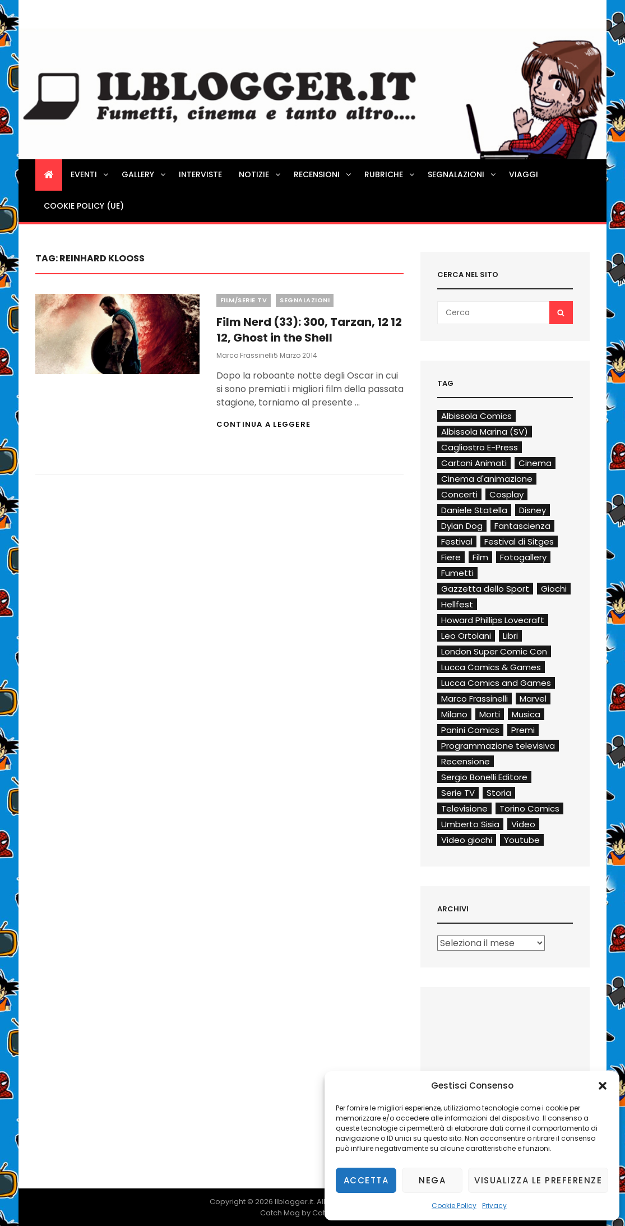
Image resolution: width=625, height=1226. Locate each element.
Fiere (451, 557)
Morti (489, 714)
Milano (454, 714)
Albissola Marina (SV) (484, 431)
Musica (526, 714)
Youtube (522, 840)
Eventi (90, 174)
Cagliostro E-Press (479, 447)
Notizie (260, 174)
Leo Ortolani (466, 636)
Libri (510, 636)
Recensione (465, 761)
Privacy (494, 1205)
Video (523, 824)
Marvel (533, 698)
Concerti (459, 494)
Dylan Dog (462, 526)
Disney (532, 510)
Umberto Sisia (470, 824)
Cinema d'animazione (487, 479)
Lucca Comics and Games (496, 683)
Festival (457, 541)
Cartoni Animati (474, 463)
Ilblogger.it (294, 1201)
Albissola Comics (476, 416)
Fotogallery (523, 557)
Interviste (200, 174)
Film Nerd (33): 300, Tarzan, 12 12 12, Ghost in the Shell (309, 329)
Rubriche (390, 174)
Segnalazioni (462, 174)
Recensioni (323, 174)
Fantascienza (522, 526)
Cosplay (506, 494)
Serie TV (458, 793)
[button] (602, 1085)
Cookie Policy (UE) (84, 205)
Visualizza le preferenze (538, 1180)
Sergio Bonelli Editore (484, 777)
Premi (523, 730)
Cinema (535, 463)
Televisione (464, 808)
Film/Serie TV (243, 300)
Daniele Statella (474, 510)
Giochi (554, 588)
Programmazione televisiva (498, 746)
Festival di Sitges (519, 541)
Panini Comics (470, 730)
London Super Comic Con (494, 651)
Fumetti (457, 573)
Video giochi (466, 840)
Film (480, 557)
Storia (499, 793)
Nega (432, 1180)
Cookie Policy (454, 1205)
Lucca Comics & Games (491, 667)
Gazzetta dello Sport (485, 588)
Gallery (144, 174)
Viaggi (523, 174)
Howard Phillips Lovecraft (492, 620)
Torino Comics (529, 808)
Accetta (366, 1180)
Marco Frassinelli (245, 355)
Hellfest (457, 604)
